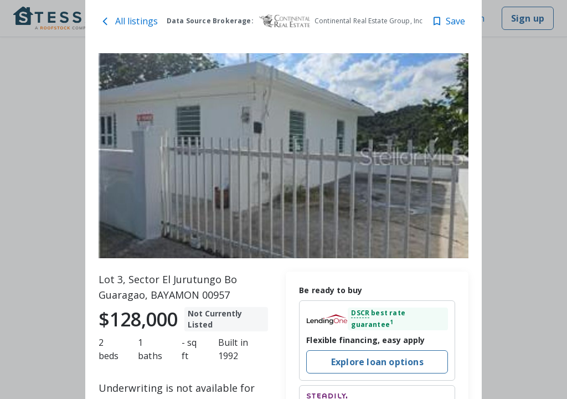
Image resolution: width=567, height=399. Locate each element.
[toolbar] (284, 155)
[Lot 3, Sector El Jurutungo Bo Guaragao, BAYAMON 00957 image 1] (284, 155)
